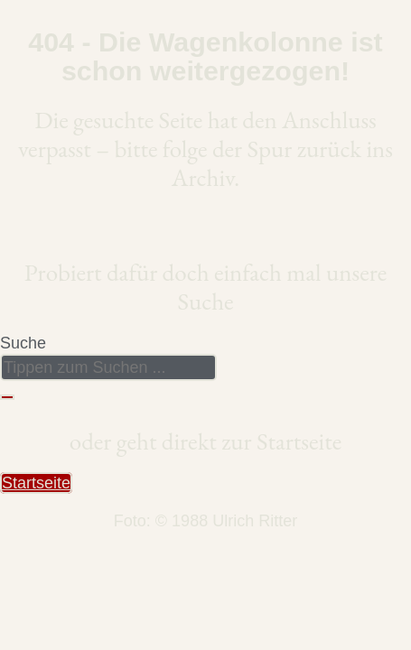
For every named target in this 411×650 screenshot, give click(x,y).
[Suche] (7, 397)
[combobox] (108, 367)
